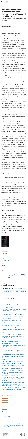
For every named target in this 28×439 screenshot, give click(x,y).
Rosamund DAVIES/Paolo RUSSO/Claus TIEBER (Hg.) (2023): (13, 358)
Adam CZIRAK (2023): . (13, 354)
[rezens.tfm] (5, 298)
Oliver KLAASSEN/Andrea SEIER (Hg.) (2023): (12, 372)
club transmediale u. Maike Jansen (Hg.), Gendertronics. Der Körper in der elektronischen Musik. (15, 290)
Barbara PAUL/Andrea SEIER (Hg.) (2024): (13, 336)
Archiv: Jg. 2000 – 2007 (15, 5)
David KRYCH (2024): (14, 331)
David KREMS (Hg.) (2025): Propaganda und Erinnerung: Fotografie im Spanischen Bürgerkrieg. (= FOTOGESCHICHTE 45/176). (14, 309)
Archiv (7, 5)
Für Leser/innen (5, 411)
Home (2, 5)
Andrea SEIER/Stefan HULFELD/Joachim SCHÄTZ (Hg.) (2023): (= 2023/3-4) (13, 384)
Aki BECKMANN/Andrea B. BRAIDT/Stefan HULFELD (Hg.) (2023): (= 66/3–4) (13, 345)
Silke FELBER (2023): (7, 361)
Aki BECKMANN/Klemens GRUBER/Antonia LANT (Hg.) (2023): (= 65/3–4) (12, 350)
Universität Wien (7, 426)
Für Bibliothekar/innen (7, 416)
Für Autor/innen (5, 414)
